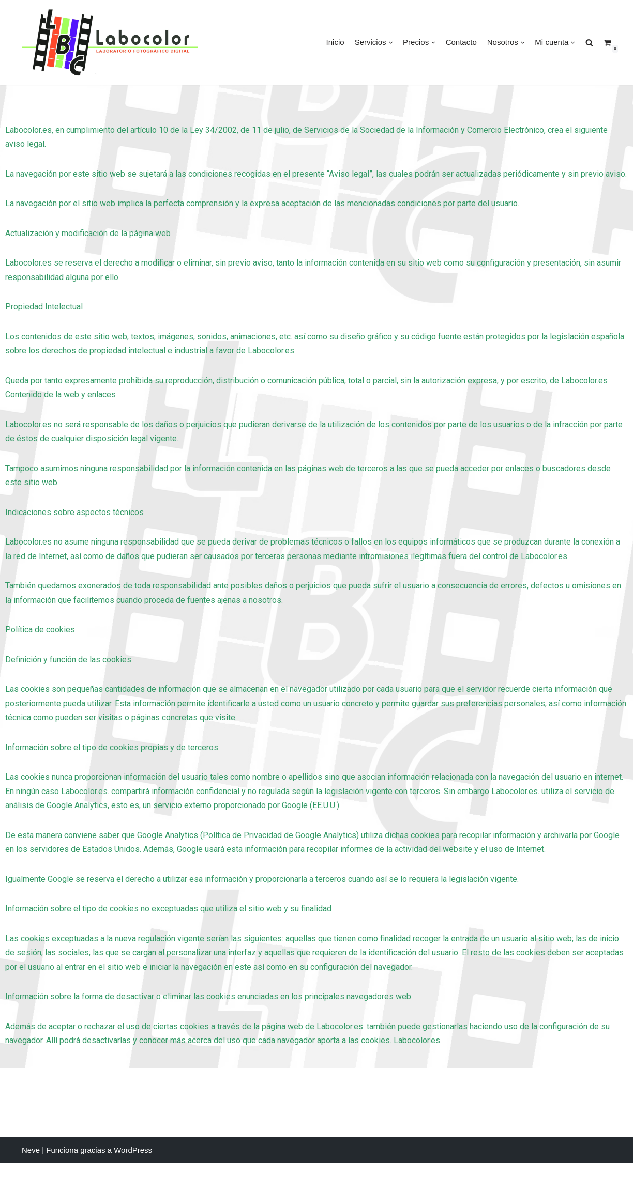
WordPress (133, 1181)
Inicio (335, 42)
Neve (31, 1181)
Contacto (461, 42)
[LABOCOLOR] (110, 42)
